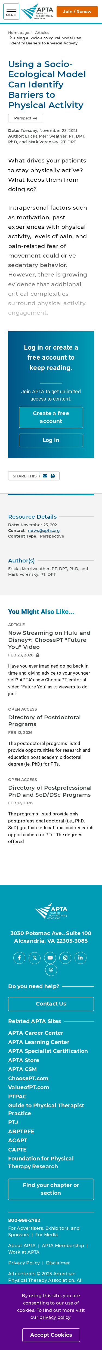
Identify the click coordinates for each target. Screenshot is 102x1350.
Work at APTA (24, 1252)
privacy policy (54, 1317)
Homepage (18, 32)
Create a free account (51, 417)
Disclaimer (58, 1263)
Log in (51, 440)
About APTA (22, 1245)
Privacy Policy (24, 1263)
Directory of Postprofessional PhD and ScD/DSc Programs (50, 791)
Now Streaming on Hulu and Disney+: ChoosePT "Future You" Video (49, 640)
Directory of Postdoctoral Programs (44, 721)
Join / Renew (77, 11)
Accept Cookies (51, 1335)
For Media (46, 1234)
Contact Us (51, 1004)
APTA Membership (63, 1245)
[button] (25, 118)
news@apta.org (44, 530)
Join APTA (33, 391)
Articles (42, 32)
